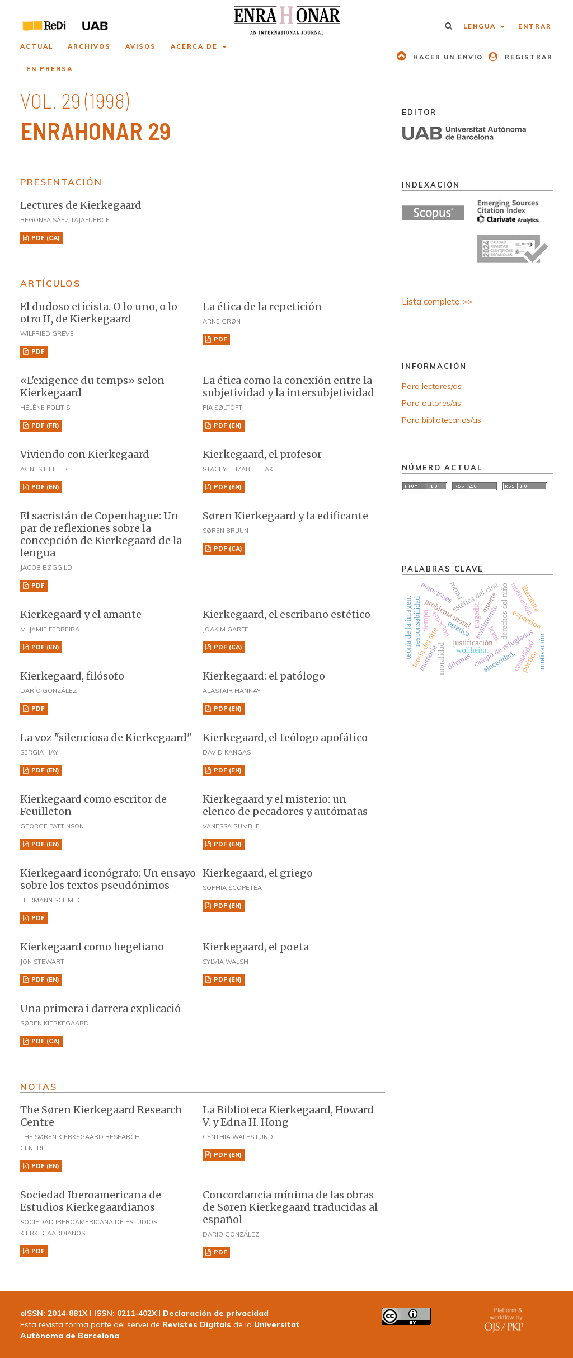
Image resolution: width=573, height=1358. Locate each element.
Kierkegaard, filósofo (72, 675)
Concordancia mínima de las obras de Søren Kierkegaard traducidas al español (290, 1207)
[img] (286, 17)
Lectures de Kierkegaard (81, 205)
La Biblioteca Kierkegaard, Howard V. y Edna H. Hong (288, 1115)
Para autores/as (431, 403)
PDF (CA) (45, 238)
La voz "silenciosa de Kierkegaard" (106, 737)
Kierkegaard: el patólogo (264, 675)
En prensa (49, 69)
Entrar (535, 26)
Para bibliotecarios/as (441, 420)
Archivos (89, 46)
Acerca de (195, 46)
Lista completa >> (437, 301)
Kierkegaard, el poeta (256, 946)
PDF (37, 351)
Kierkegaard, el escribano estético (286, 614)
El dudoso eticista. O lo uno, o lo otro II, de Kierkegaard (98, 312)
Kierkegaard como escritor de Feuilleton (93, 805)
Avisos (140, 46)
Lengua (481, 26)
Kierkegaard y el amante (81, 614)
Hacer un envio (446, 57)
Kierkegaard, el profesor (262, 454)
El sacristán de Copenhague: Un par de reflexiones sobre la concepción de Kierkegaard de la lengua (101, 534)
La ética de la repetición (262, 306)
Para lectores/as (432, 386)
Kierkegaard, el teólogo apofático (285, 737)
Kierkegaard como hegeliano (92, 946)
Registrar (527, 57)
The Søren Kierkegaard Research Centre (101, 1115)
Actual (36, 46)
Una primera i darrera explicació (100, 1008)
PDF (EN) (227, 425)
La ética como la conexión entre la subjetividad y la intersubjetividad (288, 386)
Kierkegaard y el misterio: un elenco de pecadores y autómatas (285, 805)
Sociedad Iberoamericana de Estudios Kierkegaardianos (90, 1201)
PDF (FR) (44, 425)
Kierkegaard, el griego (258, 873)
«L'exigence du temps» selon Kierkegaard (92, 386)
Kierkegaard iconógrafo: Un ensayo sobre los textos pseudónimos (108, 879)
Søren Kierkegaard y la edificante (285, 515)
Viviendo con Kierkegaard (84, 454)
